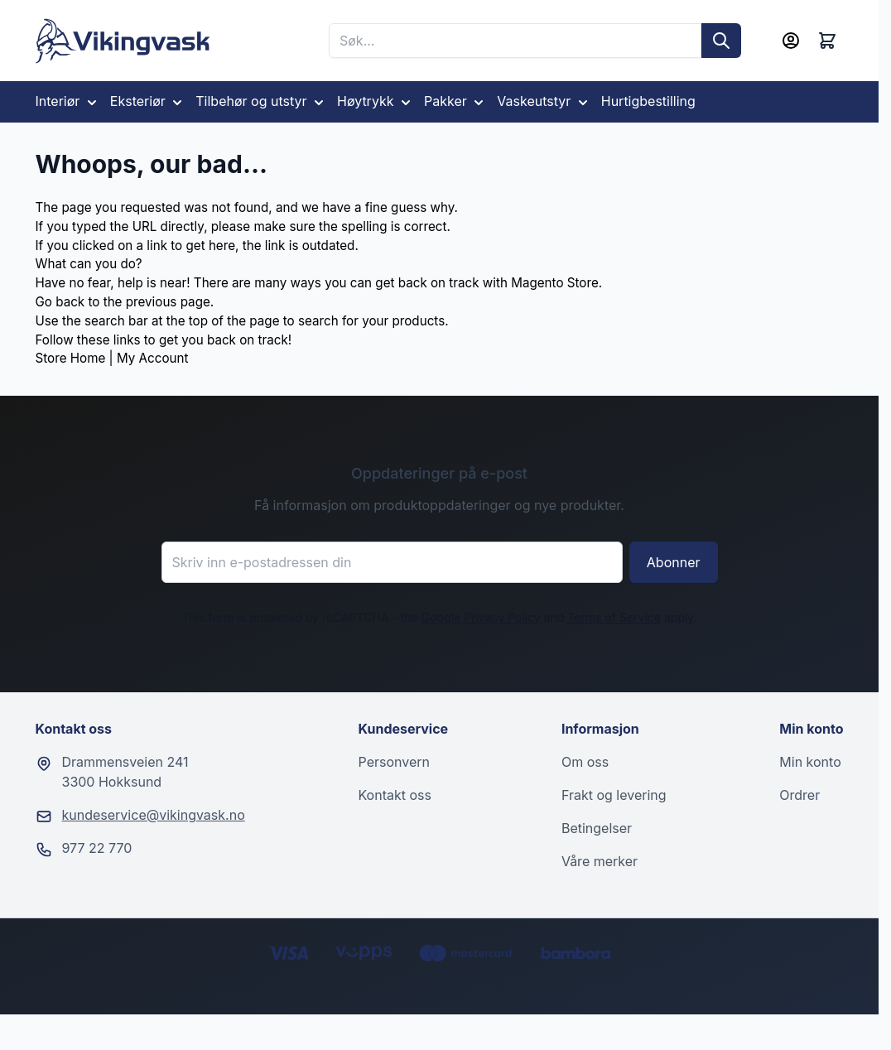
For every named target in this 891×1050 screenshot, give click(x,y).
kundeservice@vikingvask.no (153, 815)
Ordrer (799, 795)
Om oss (585, 762)
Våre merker (599, 861)
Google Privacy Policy (481, 617)
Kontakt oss (395, 795)
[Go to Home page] (123, 41)
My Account (152, 358)
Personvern (394, 762)
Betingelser (596, 828)
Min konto (809, 762)
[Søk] (721, 40)
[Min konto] (791, 40)
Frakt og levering (614, 795)
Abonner (674, 562)
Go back (60, 302)
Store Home (71, 358)
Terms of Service (614, 617)
